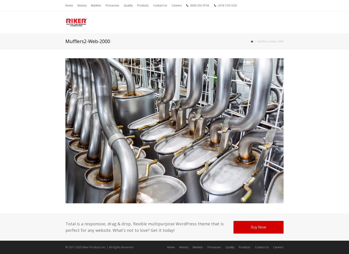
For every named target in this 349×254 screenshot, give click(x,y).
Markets (198, 247)
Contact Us (262, 247)
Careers (278, 247)
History (183, 247)
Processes (214, 247)
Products (244, 247)
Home (171, 247)
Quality (229, 247)
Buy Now (258, 227)
